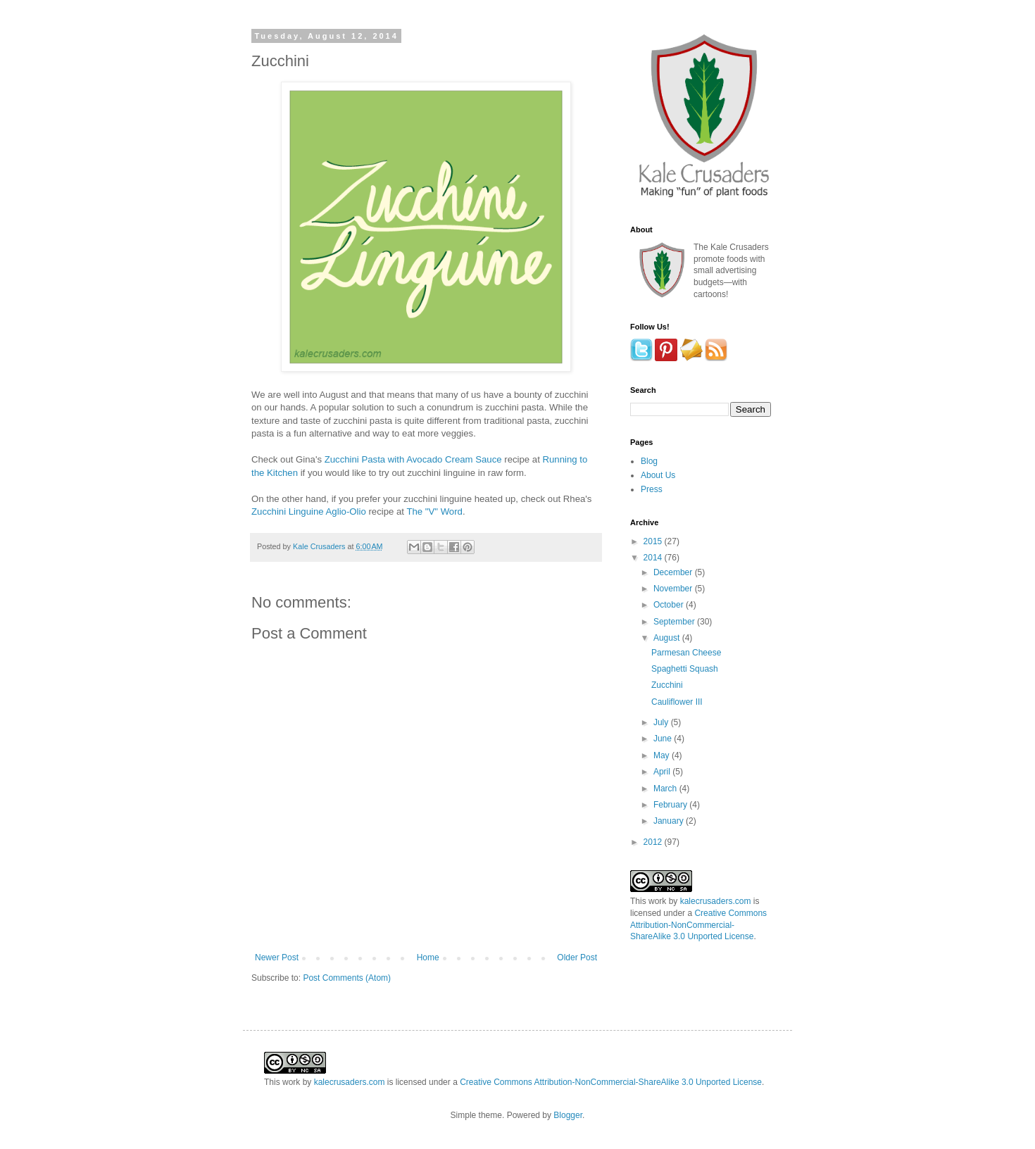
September (675, 622)
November (674, 589)
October (669, 605)
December (674, 572)
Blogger (567, 1115)
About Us (658, 475)
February (671, 805)
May (662, 755)
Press (652, 489)
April (662, 772)
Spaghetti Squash (684, 669)
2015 (654, 541)
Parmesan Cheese (686, 653)
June (663, 738)
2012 (654, 842)
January (669, 821)
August (667, 638)
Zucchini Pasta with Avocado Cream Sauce (413, 459)
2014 (654, 558)
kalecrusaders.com (715, 901)
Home (428, 957)
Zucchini (667, 685)
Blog (649, 461)
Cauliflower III (677, 702)
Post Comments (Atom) (347, 978)
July (662, 722)
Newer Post (277, 957)
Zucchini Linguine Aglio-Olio (308, 511)
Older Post (577, 957)
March (666, 788)
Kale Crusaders (320, 546)
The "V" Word (434, 511)
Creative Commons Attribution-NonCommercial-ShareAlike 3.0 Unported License (698, 925)
